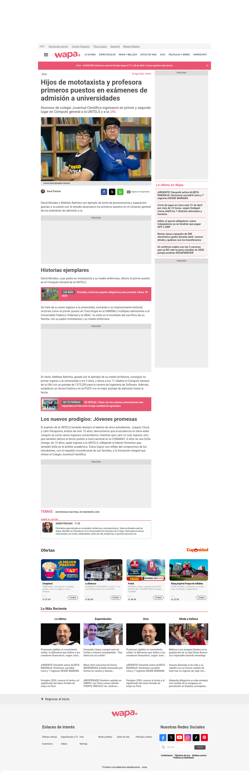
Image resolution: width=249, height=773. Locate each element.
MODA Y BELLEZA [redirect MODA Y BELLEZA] (128, 54)
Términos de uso (182, 755)
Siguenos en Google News (138, 192)
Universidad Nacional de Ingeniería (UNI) (77, 512)
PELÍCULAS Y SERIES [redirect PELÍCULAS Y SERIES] (179, 54)
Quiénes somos (199, 755)
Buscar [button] (200, 747)
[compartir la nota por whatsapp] (120, 192)
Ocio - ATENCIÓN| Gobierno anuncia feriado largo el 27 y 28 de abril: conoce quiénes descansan (124, 65)
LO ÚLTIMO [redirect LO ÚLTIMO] (90, 54)
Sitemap (83, 744)
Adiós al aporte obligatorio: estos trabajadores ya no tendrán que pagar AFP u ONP (179, 224)
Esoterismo (47, 744)
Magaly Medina (131, 46)
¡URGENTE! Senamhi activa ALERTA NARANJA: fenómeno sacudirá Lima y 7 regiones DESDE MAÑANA (181, 195)
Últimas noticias (49, 737)
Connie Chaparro (81, 46)
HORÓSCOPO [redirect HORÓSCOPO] (200, 54)
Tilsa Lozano (100, 46)
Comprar (73, 598)
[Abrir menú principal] (46, 54)
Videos (64, 744)
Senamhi (115, 46)
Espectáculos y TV (69, 737)
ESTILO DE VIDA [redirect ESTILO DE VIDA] (148, 54)
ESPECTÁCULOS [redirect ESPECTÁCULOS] (107, 54)
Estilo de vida (123, 737)
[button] (207, 66)
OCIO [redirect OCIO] (162, 54)
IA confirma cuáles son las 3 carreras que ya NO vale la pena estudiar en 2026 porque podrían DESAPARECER (181, 250)
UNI (113, 112)
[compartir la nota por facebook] (104, 192)
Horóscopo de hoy (58, 46)
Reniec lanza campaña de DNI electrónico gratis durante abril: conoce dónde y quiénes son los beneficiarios (180, 237)
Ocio (44, 74)
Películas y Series (144, 737)
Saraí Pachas (54, 191)
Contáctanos (167, 755)
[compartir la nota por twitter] (112, 192)
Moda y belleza (105, 737)
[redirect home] (67, 55)
